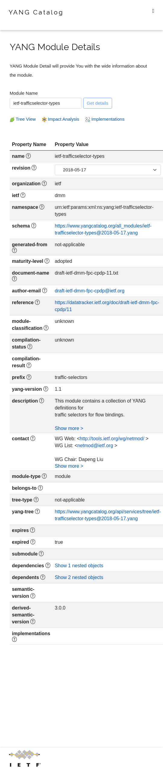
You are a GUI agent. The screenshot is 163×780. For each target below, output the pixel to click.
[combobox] (46, 103)
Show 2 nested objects (79, 577)
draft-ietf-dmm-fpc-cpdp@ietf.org (89, 290)
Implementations (104, 119)
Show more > (69, 428)
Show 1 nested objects (79, 565)
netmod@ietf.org (95, 445)
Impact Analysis (60, 119)
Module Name (24, 93)
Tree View (23, 119)
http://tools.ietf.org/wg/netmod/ (112, 438)
